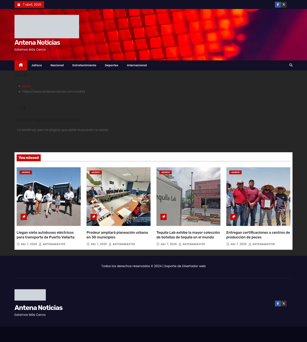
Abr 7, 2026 (29, 244)
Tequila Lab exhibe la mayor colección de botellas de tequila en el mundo (188, 234)
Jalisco (37, 65)
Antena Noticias (37, 42)
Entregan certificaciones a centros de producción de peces (258, 234)
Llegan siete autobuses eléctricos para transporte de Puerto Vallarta (46, 234)
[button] (291, 65)
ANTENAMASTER (52, 244)
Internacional (137, 65)
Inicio (26, 86)
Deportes (111, 65)
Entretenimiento (84, 65)
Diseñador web (194, 266)
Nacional (57, 65)
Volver (30, 141)
